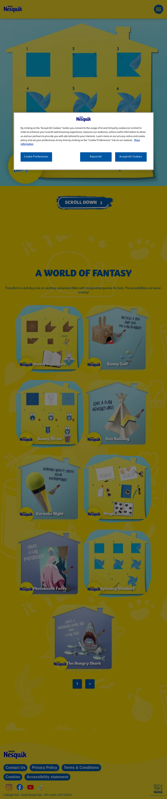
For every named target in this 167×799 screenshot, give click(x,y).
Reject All (96, 156)
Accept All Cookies (130, 156)
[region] (84, 141)
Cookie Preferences (36, 156)
